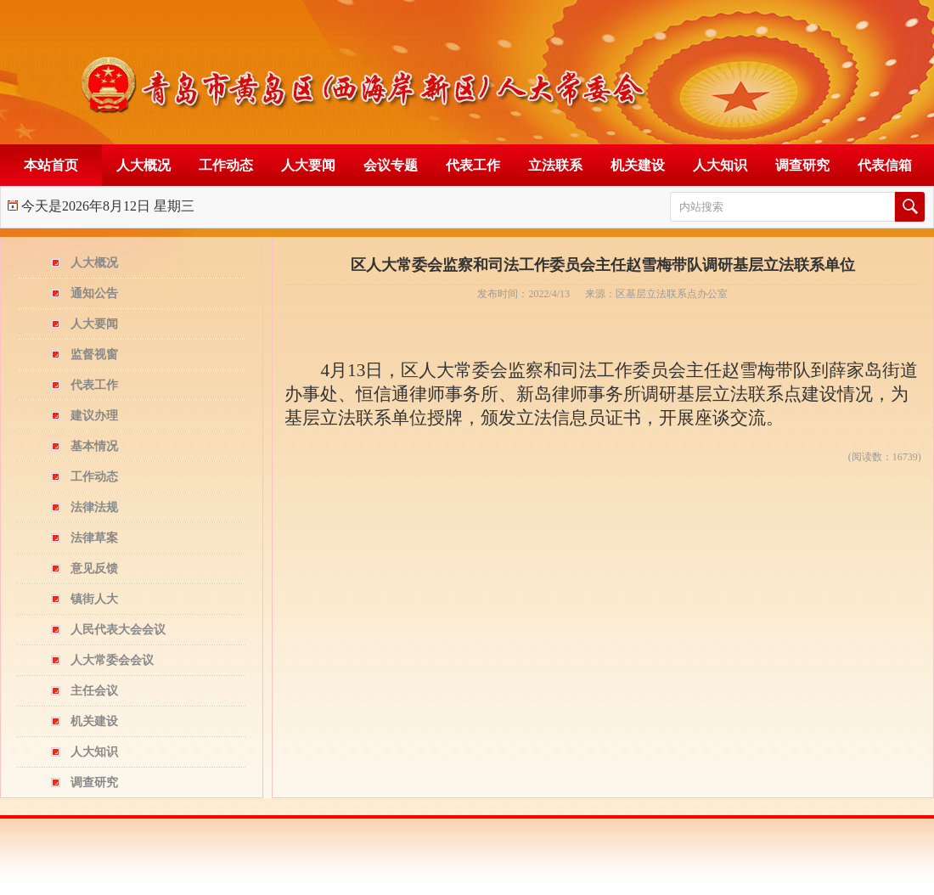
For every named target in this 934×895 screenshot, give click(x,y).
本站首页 (51, 165)
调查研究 (802, 165)
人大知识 (720, 165)
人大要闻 (308, 165)
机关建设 (637, 165)
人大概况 (143, 165)
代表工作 (473, 165)
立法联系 (555, 165)
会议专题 (390, 165)
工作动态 (226, 165)
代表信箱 (885, 165)
